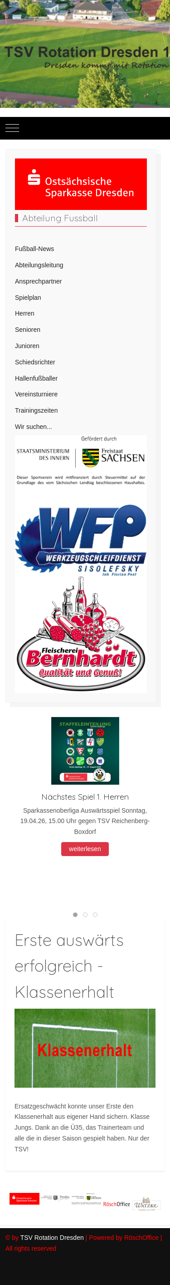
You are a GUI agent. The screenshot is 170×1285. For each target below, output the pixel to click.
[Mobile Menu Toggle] (12, 128)
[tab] (75, 915)
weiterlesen (85, 848)
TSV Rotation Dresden (52, 1237)
